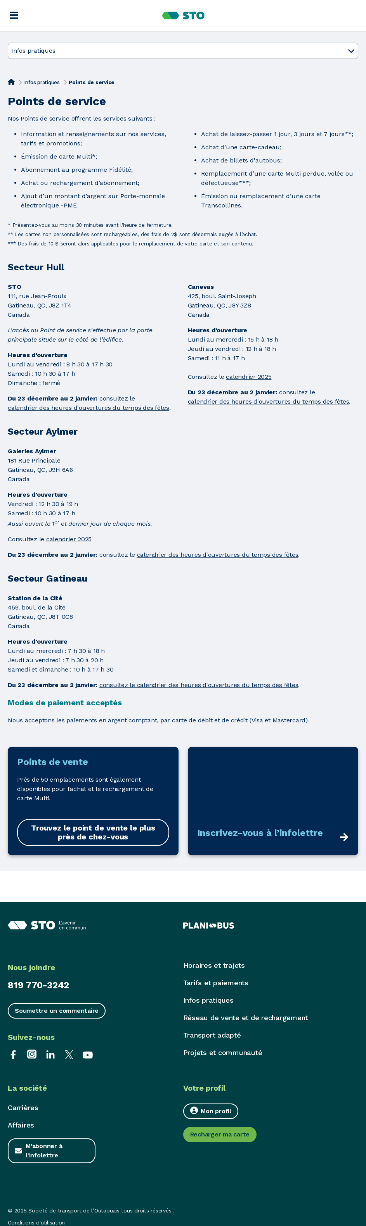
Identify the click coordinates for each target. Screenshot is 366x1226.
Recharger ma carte (220, 1134)
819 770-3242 (38, 985)
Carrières (23, 1107)
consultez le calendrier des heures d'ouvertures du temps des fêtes (198, 685)
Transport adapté (212, 1035)
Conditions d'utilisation (36, 1222)
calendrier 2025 (248, 376)
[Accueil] (11, 81)
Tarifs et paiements (215, 983)
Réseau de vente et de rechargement (245, 1018)
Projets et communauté (222, 1052)
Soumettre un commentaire (57, 1010)
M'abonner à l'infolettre (44, 1150)
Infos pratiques (42, 82)
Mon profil (210, 1111)
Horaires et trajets (214, 965)
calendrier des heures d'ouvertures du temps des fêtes (88, 407)
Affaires (21, 1125)
